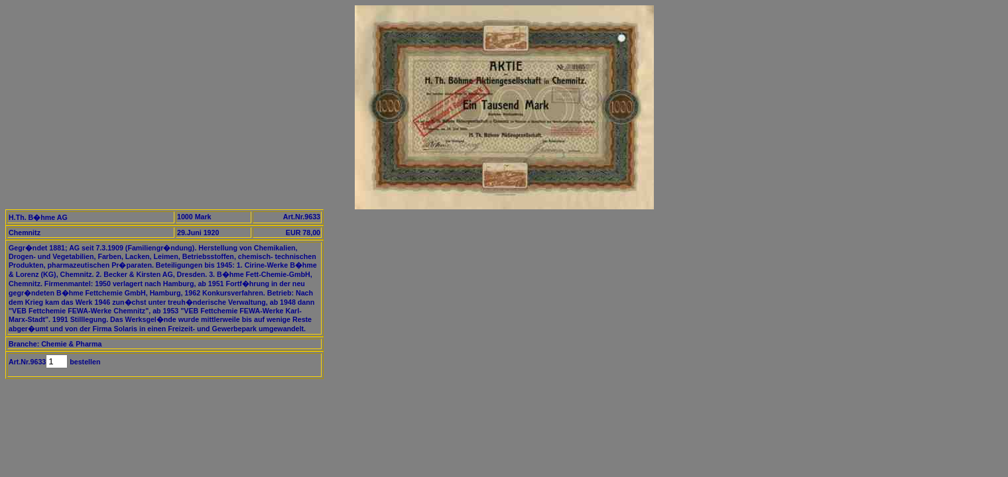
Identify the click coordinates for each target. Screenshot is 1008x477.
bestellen (84, 362)
